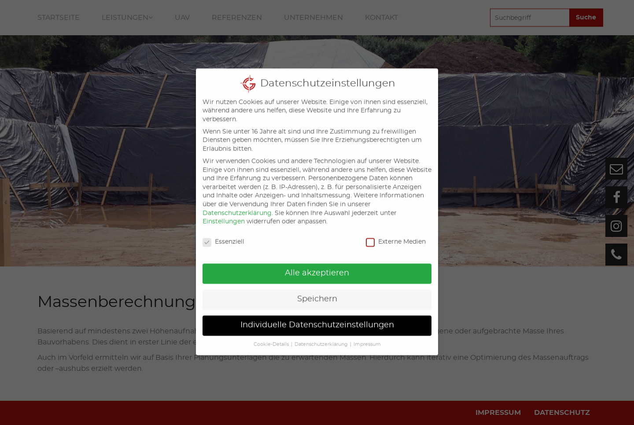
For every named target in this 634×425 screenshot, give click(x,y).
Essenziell (223, 234)
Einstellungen (224, 214)
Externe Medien (396, 234)
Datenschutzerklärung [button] (321, 337)
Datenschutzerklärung (237, 206)
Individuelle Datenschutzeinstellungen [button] (317, 318)
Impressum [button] (367, 337)
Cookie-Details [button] (271, 337)
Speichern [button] (317, 292)
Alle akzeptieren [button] (317, 266)
